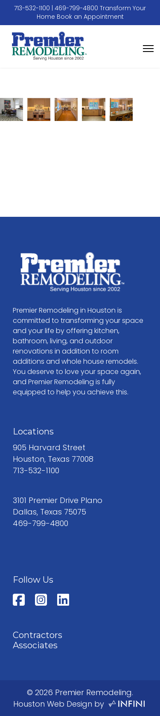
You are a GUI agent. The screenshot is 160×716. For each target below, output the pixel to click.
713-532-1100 (32, 8)
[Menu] (148, 48)
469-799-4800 (76, 8)
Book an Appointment (90, 16)
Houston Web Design (52, 704)
